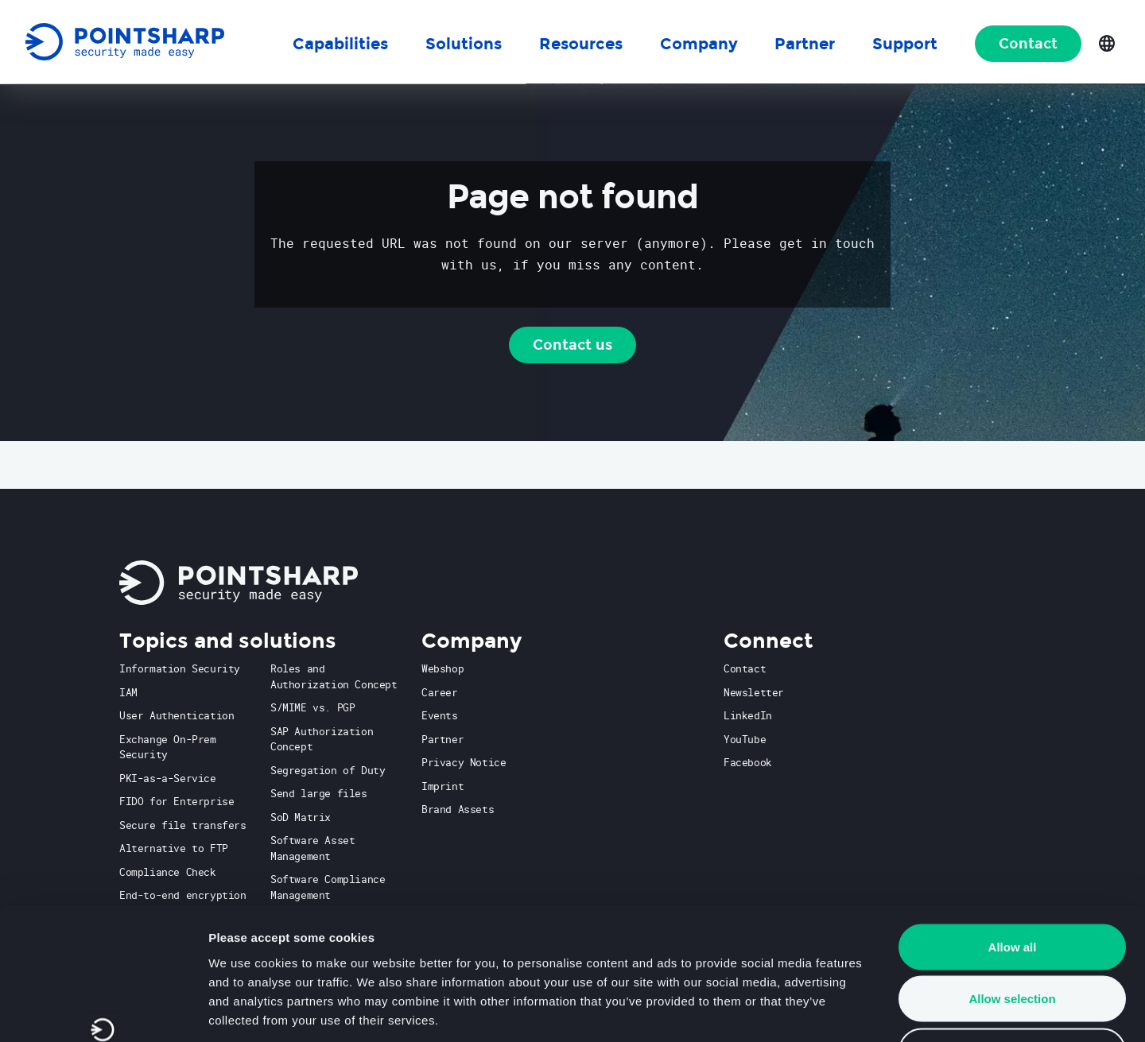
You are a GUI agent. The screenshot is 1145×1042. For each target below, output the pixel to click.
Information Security (179, 668)
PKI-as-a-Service (167, 778)
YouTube (745, 739)
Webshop (442, 668)
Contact (1028, 43)
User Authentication (176, 715)
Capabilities (340, 43)
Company (699, 43)
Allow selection (1011, 886)
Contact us (572, 345)
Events (439, 715)
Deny (1012, 937)
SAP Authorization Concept (321, 739)
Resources (581, 43)
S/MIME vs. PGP (312, 707)
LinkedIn (748, 715)
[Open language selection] (1107, 42)
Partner (442, 739)
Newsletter (754, 692)
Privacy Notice (463, 762)
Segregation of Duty (327, 770)
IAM (128, 692)
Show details (834, 1010)
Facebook (748, 762)
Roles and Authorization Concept (334, 676)
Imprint (442, 786)
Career (439, 692)
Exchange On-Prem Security (167, 747)
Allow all (1012, 833)
